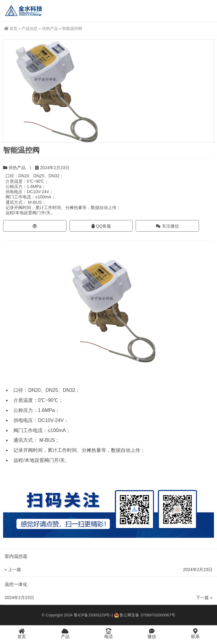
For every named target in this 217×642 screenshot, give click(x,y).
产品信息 (29, 28)
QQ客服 (101, 226)
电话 (108, 633)
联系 (195, 633)
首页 (10, 28)
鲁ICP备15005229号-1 (93, 615)
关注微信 (167, 226)
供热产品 (50, 28)
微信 (151, 633)
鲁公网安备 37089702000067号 (144, 615)
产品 (65, 633)
